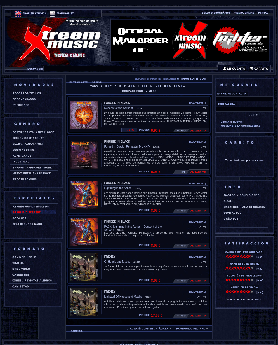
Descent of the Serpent (118, 107)
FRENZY (110, 256)
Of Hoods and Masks (117, 261)
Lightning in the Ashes (118, 188)
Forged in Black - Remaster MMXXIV (127, 146)
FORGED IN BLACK (117, 102)
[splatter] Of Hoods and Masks (123, 296)
